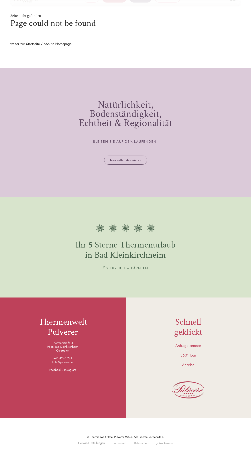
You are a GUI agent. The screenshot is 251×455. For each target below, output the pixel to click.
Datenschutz (141, 443)
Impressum (119, 443)
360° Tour (188, 355)
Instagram (70, 370)
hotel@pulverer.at (62, 362)
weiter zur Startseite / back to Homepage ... (42, 44)
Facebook (55, 370)
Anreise (188, 365)
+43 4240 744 (62, 358)
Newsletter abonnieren (125, 160)
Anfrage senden (188, 345)
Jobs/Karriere (165, 443)
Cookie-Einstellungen (91, 443)
